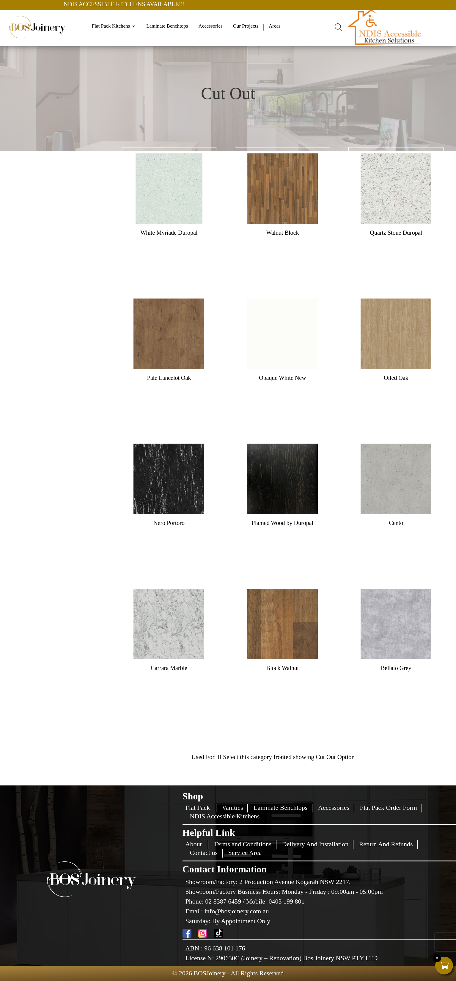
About (193, 844)
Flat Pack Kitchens (111, 26)
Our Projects (245, 26)
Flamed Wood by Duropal (282, 523)
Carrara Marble (169, 668)
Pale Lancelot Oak (169, 377)
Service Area (245, 852)
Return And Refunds (386, 844)
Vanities (232, 807)
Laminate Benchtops (167, 26)
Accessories (210, 26)
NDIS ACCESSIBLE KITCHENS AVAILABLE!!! (150, 4)
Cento (396, 523)
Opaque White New (282, 377)
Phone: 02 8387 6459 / (215, 901)
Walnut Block (282, 232)
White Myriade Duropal (168, 232)
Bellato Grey (396, 668)
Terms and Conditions (242, 844)
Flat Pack (197, 807)
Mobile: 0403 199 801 (275, 901)
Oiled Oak (396, 377)
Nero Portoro (169, 523)
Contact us (204, 852)
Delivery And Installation (315, 844)
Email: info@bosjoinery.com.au (227, 911)
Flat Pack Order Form (388, 807)
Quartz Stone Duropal (396, 232)
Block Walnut (282, 668)
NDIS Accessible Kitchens (225, 816)
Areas (275, 26)
